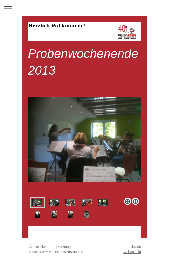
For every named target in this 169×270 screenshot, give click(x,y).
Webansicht (132, 251)
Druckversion (42, 246)
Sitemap (64, 246)
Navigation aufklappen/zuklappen (84, 7)
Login (136, 246)
